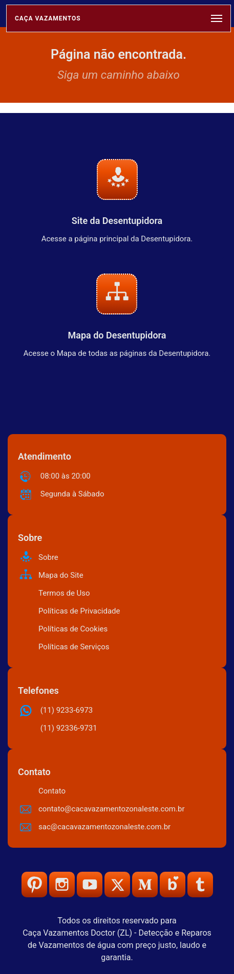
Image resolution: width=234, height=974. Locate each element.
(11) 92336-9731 (68, 728)
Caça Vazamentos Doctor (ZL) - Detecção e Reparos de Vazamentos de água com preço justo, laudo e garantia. (117, 945)
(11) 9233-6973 (66, 710)
